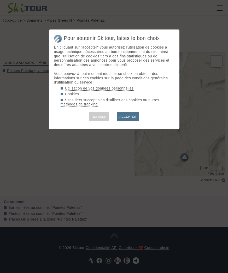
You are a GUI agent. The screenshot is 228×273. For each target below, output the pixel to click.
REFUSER (99, 116)
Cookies (72, 94)
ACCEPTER (128, 116)
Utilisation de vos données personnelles (99, 88)
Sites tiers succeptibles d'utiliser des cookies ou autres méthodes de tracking (110, 102)
